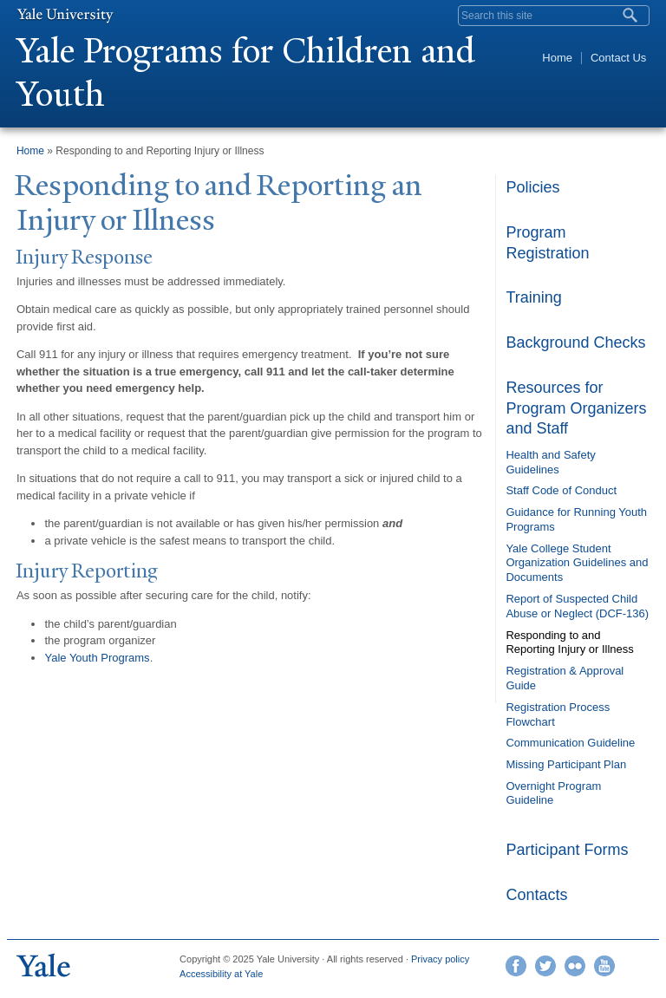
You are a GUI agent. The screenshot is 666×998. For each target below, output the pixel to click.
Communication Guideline (570, 742)
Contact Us (618, 58)
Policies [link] (532, 187)
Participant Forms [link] (567, 849)
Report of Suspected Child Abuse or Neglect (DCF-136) (577, 606)
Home (557, 58)
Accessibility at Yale (221, 974)
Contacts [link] (536, 894)
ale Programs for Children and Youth (245, 72)
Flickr (575, 966)
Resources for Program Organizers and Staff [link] (576, 408)
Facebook (516, 966)
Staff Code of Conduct (561, 490)
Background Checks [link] (575, 342)
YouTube (604, 966)
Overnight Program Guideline (553, 793)
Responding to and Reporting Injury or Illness (569, 642)
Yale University (65, 14)
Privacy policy (440, 959)
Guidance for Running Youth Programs (576, 519)
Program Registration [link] (547, 242)
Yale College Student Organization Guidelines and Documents (577, 563)
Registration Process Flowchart (558, 714)
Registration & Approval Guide (565, 678)
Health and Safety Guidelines (550, 462)
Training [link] (533, 297)
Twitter (545, 966)
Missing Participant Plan (566, 764)
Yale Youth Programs (96, 657)
